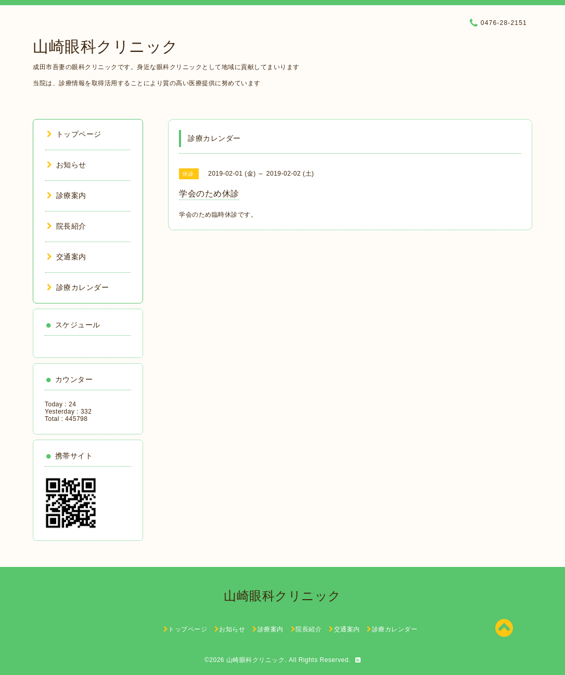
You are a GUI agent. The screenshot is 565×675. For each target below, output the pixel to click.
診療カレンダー (78, 287)
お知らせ (66, 165)
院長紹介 (66, 226)
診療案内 (66, 195)
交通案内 (66, 257)
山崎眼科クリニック (105, 46)
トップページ (74, 134)
